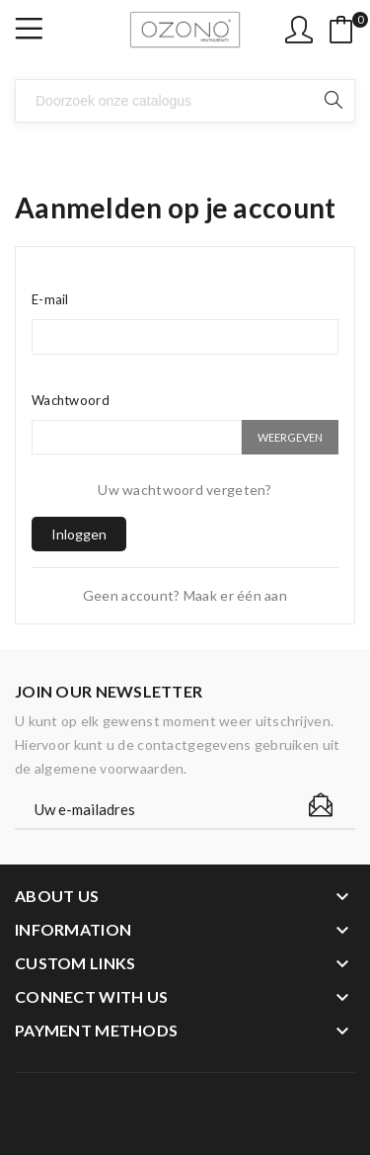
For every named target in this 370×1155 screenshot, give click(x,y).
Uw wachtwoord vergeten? (184, 489)
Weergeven (290, 437)
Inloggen (79, 534)
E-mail (50, 299)
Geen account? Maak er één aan (185, 595)
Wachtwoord (71, 400)
